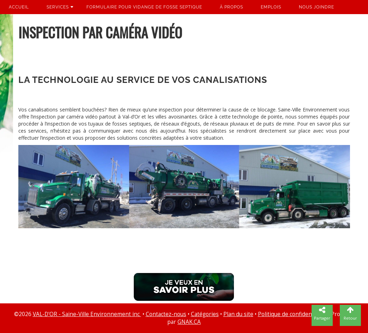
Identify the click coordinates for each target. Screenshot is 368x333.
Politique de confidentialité (292, 314)
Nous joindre (316, 7)
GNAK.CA (189, 322)
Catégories (205, 314)
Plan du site (238, 314)
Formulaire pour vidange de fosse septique (144, 7)
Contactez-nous (166, 314)
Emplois (271, 7)
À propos (231, 7)
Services (58, 7)
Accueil (19, 7)
